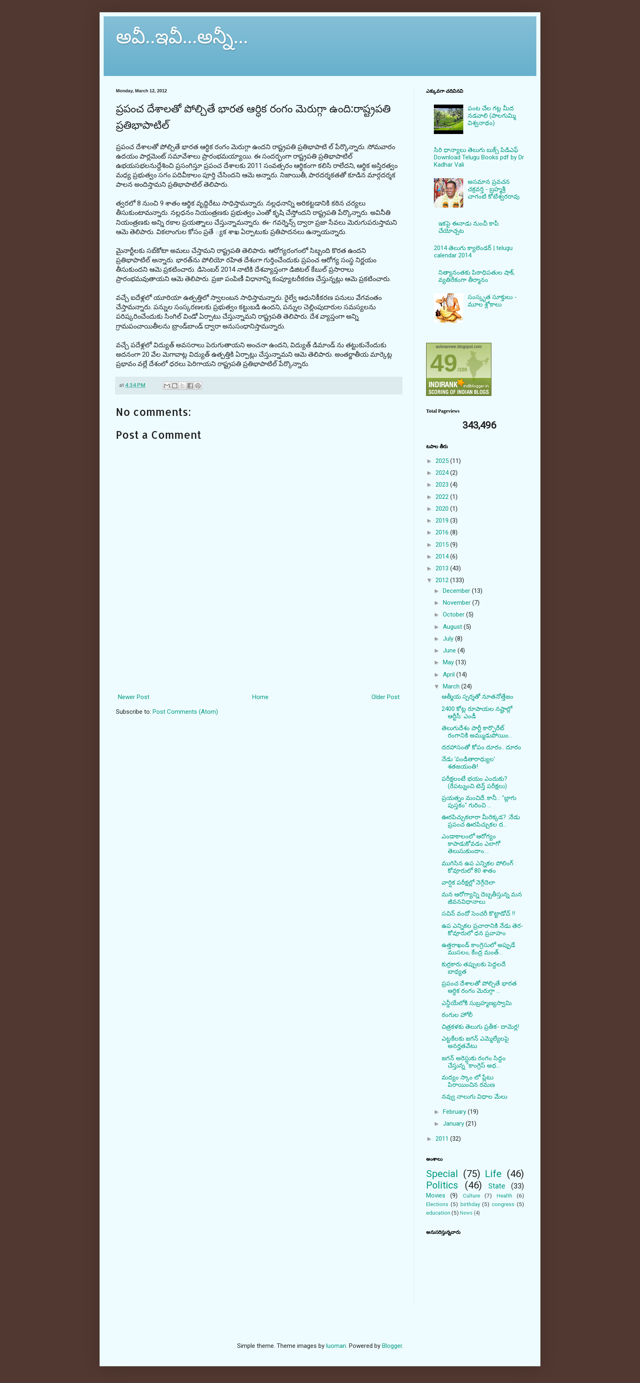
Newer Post (133, 697)
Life (493, 1174)
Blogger (392, 1345)
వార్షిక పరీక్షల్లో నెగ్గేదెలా (468, 882)
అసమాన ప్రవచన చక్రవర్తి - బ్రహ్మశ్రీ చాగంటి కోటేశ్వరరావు (494, 189)
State (496, 1186)
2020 (443, 508)
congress (503, 1204)
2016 (443, 532)
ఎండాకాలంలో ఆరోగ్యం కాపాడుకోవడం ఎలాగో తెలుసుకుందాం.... (471, 844)
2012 (443, 580)
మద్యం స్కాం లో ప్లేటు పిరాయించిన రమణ (468, 1081)
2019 (443, 520)
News (466, 1213)
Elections (437, 1204)
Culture (471, 1195)
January (454, 1123)
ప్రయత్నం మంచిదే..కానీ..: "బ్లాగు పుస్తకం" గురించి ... (479, 801)
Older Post (385, 697)
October (454, 614)
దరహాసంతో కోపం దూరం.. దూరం (481, 747)
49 (444, 363)
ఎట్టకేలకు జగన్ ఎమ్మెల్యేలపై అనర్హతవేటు (475, 1042)
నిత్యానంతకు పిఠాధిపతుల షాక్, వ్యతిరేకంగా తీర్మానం (476, 276)
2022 (443, 496)
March (452, 686)
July (449, 638)
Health (504, 1195)
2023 (443, 484)
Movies (435, 1195)
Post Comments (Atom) (185, 711)
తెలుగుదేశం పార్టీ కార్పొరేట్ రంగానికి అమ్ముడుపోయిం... (477, 731)
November (457, 602)
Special (442, 1174)
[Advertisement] (258, 655)
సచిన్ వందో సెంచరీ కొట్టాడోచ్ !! (478, 913)
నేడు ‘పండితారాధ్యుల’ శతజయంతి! (468, 762)
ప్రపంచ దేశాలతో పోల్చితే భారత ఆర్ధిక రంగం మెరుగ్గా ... (479, 987)
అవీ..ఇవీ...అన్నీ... (182, 36)
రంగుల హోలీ (457, 1015)
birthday (470, 1204)
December (457, 590)
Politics (442, 1185)
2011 (443, 1138)
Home (260, 697)
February (455, 1111)
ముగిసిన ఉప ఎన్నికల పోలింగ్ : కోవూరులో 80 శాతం (479, 867)
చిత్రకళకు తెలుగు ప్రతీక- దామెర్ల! (480, 1026)
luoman (336, 1345)
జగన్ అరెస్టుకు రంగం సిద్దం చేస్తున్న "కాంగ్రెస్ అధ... (474, 1062)
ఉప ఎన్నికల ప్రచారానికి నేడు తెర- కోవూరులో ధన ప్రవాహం (482, 929)
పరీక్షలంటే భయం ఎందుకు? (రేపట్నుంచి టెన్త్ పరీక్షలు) (474, 782)
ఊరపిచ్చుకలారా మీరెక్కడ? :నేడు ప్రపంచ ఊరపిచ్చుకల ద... (481, 820)
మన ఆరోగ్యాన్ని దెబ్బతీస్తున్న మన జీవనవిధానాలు (482, 898)
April (449, 674)
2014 (443, 556)
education (438, 1212)
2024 (443, 472)
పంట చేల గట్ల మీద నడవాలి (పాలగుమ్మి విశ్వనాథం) (492, 116)
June (450, 650)
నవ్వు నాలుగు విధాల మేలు (474, 1096)
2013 (443, 568)
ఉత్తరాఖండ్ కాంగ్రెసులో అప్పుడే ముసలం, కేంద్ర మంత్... (478, 948)
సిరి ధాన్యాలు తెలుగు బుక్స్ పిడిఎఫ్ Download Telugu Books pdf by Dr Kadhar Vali (479, 157)
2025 (443, 461)
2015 (443, 544)
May (449, 662)
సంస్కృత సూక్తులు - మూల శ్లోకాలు (492, 300)
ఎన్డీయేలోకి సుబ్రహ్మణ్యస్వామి (477, 1003)
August (453, 626)
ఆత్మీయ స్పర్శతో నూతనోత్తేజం (477, 696)
